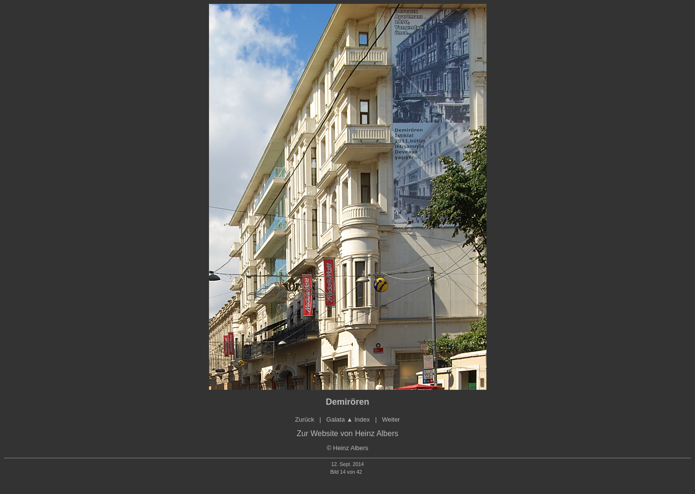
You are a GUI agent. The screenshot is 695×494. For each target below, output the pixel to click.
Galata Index (348, 419)
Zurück (304, 419)
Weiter (391, 419)
